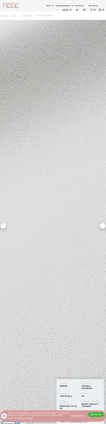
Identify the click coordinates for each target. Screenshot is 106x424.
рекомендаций (25, 418)
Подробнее (77, 416)
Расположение (77, 10)
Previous (3, 225)
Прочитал (96, 414)
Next (102, 225)
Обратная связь (84, 10)
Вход (65, 10)
